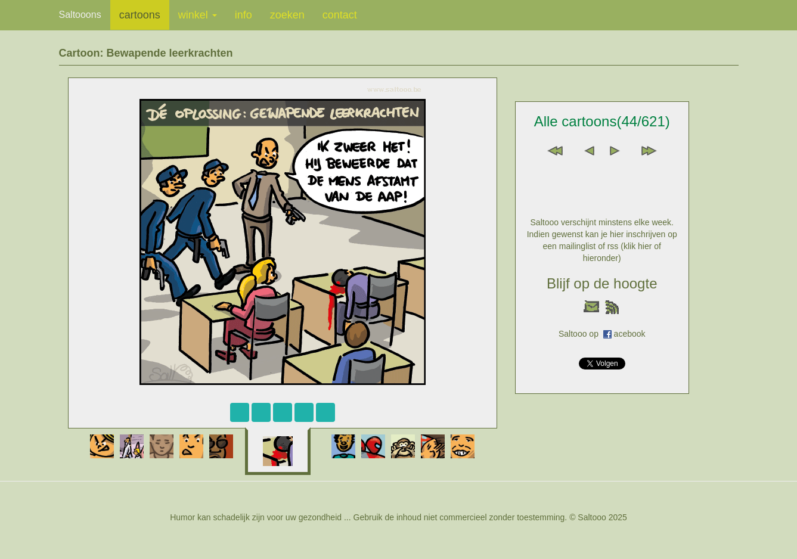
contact (339, 15)
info (243, 15)
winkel (197, 15)
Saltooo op (581, 333)
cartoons (139, 15)
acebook (630, 333)
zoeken (287, 15)
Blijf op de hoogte (602, 283)
